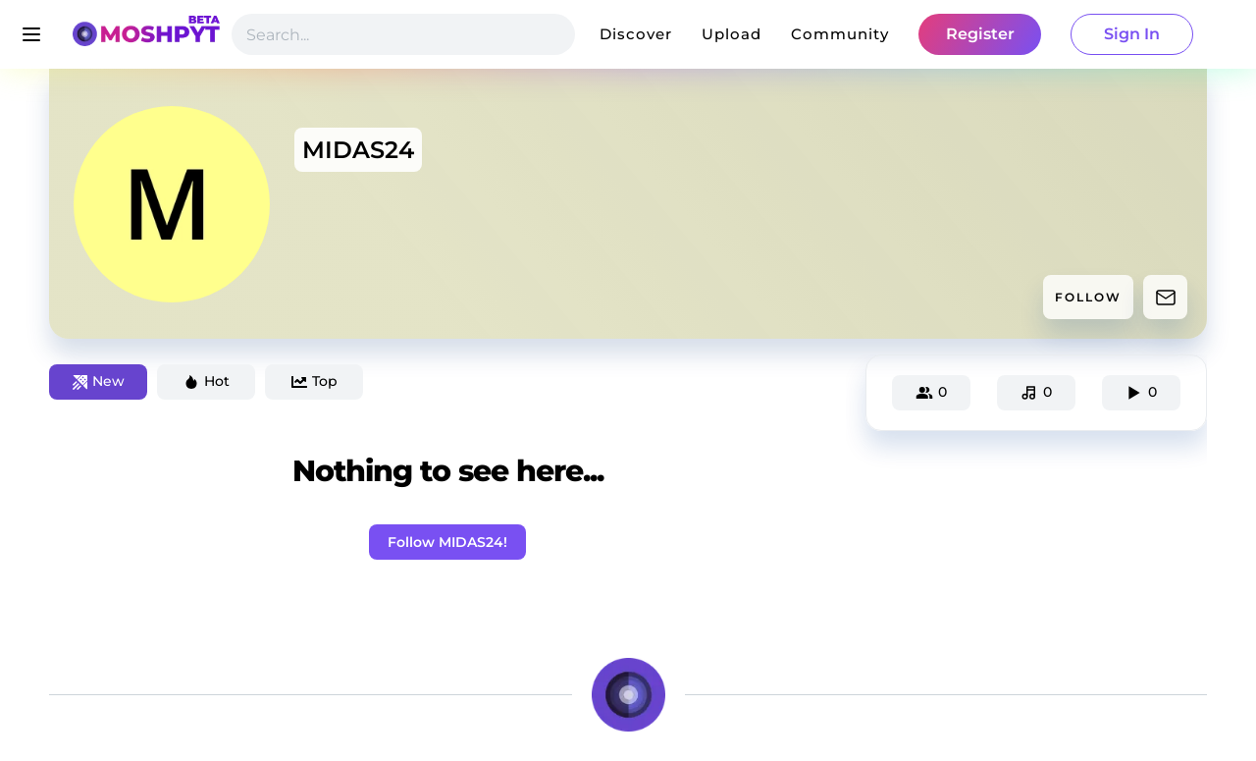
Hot (206, 381)
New (99, 381)
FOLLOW (1088, 297)
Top (314, 381)
